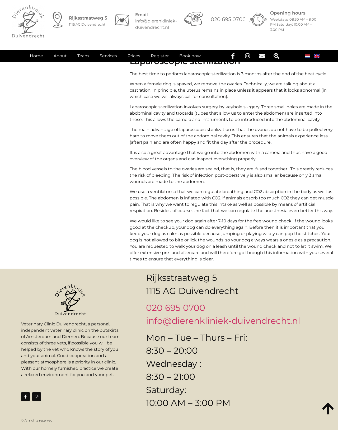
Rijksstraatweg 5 (88, 18)
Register (160, 57)
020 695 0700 (175, 307)
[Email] (122, 20)
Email (141, 14)
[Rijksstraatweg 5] (58, 20)
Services (108, 57)
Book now (190, 57)
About (60, 57)
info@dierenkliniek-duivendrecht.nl (223, 320)
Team (83, 57)
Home (36, 57)
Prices (134, 57)
